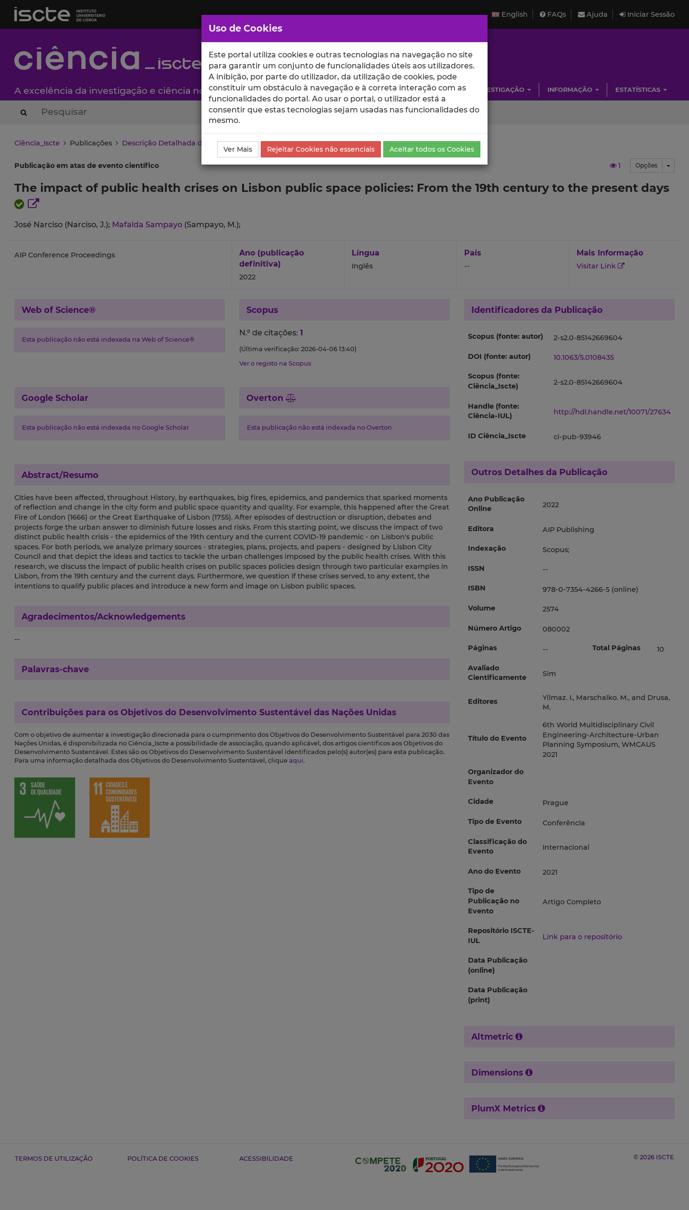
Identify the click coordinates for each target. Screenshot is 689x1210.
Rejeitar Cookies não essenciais (321, 149)
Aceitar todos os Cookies (431, 149)
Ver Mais (237, 149)
